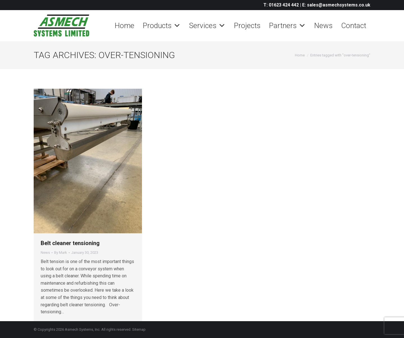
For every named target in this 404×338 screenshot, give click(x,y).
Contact (353, 25)
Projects (247, 25)
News (323, 25)
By (60, 252)
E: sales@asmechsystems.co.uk (336, 5)
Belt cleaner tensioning (70, 243)
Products (162, 25)
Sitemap (139, 329)
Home (124, 25)
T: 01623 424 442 (281, 5)
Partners (287, 25)
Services (207, 25)
